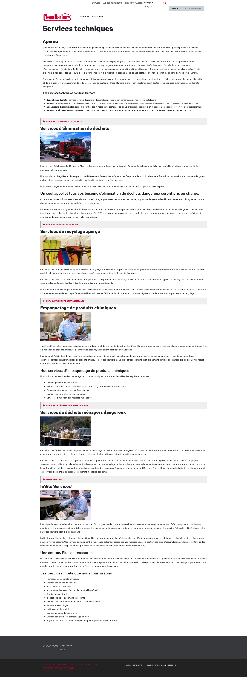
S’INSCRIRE (176, 8)
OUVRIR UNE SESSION (192, 8)
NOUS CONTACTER (51, 646)
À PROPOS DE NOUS (66, 648)
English (148, 6)
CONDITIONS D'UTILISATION (133, 665)
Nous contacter (134, 2)
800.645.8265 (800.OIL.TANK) (59, 668)
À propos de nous (112, 2)
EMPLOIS (96, 2)
